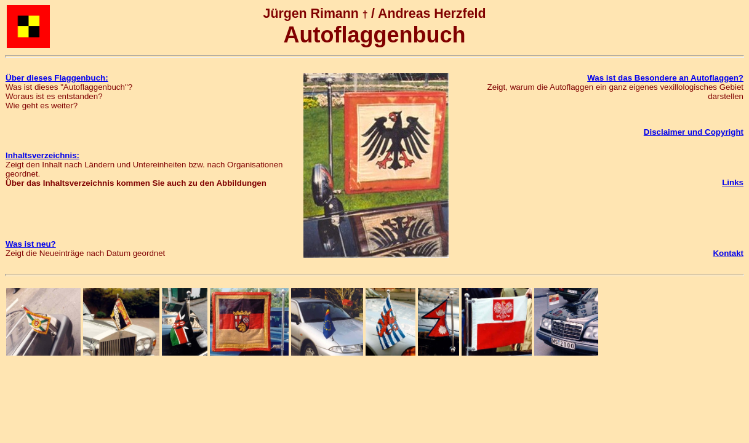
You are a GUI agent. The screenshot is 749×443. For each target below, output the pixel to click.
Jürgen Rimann (311, 13)
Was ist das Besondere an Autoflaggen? (665, 77)
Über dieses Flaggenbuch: (57, 77)
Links (732, 182)
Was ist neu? (31, 244)
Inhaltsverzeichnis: (42, 155)
